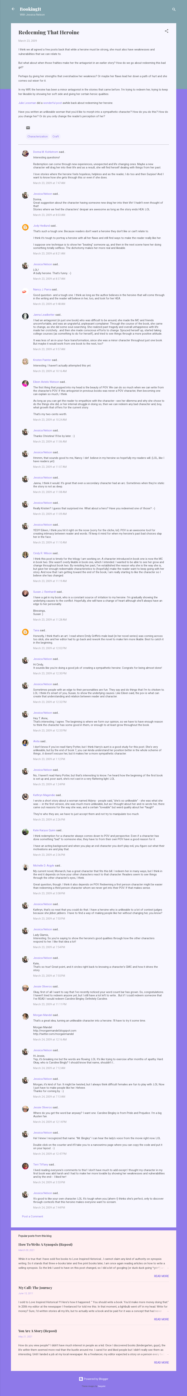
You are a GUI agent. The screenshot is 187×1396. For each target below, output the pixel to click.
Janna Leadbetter (44, 314)
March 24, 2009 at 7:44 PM (49, 1207)
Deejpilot (101, 1386)
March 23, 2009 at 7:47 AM (49, 183)
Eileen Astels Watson (46, 382)
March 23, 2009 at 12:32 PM (49, 702)
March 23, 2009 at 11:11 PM (49, 1004)
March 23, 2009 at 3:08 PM (49, 893)
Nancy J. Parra (42, 289)
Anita (36, 741)
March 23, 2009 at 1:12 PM (49, 759)
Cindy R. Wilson (42, 553)
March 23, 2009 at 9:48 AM (49, 304)
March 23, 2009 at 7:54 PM (49, 947)
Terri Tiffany (40, 1164)
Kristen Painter (42, 360)
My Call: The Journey (35, 1287)
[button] (166, 31)
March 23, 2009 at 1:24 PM (49, 784)
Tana (36, 630)
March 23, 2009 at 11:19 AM (50, 581)
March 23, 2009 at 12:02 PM (49, 648)
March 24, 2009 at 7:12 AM (49, 1068)
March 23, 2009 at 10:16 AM (50, 371)
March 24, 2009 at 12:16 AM (50, 1039)
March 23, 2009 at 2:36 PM (49, 854)
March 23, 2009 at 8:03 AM (49, 215)
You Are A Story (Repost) (37, 1331)
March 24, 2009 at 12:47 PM (49, 1153)
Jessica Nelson (42, 193)
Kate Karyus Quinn (44, 830)
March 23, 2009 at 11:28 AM (50, 619)
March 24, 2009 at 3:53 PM (49, 1182)
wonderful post (53, 103)
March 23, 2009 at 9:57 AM (49, 349)
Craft (56, 136)
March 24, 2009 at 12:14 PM (49, 1122)
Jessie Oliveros (42, 986)
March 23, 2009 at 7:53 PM (49, 918)
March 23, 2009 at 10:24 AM (50, 419)
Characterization (37, 136)
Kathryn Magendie (44, 795)
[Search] (174, 10)
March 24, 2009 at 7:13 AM (49, 1096)
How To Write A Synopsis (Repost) (45, 1244)
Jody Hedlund (41, 225)
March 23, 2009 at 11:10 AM (50, 542)
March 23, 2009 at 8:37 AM (49, 278)
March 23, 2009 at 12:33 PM (49, 730)
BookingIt (30, 9)
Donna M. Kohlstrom (45, 152)
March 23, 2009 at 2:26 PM (49, 819)
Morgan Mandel (42, 1015)
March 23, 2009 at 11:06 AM (50, 441)
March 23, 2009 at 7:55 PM (49, 975)
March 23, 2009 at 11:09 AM (50, 514)
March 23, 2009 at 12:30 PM (49, 673)
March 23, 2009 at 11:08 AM (50, 492)
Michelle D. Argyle (43, 865)
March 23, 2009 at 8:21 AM (49, 253)
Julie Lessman (27, 103)
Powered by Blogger (93, 1379)
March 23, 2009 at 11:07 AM (50, 466)
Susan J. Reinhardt (44, 591)
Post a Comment (32, 1216)
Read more (161, 1276)
